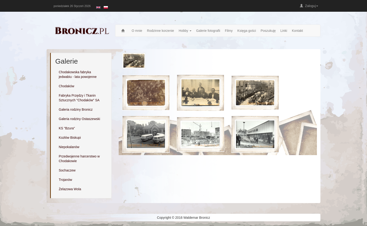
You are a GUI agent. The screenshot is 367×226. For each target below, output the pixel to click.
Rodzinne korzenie (160, 31)
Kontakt (297, 31)
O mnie (137, 31)
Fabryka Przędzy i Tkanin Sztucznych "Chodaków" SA (79, 98)
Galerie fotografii (208, 31)
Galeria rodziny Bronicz (76, 109)
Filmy (229, 31)
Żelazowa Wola (70, 189)
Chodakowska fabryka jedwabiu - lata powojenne (78, 74)
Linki (283, 31)
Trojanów (65, 180)
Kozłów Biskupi (70, 137)
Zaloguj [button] (309, 6)
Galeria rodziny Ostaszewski (79, 119)
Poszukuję (268, 31)
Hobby (185, 31)
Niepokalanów (69, 147)
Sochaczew (67, 170)
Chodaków (66, 86)
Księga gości (246, 31)
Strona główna (124, 30)
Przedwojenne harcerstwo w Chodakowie (79, 158)
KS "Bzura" (67, 128)
